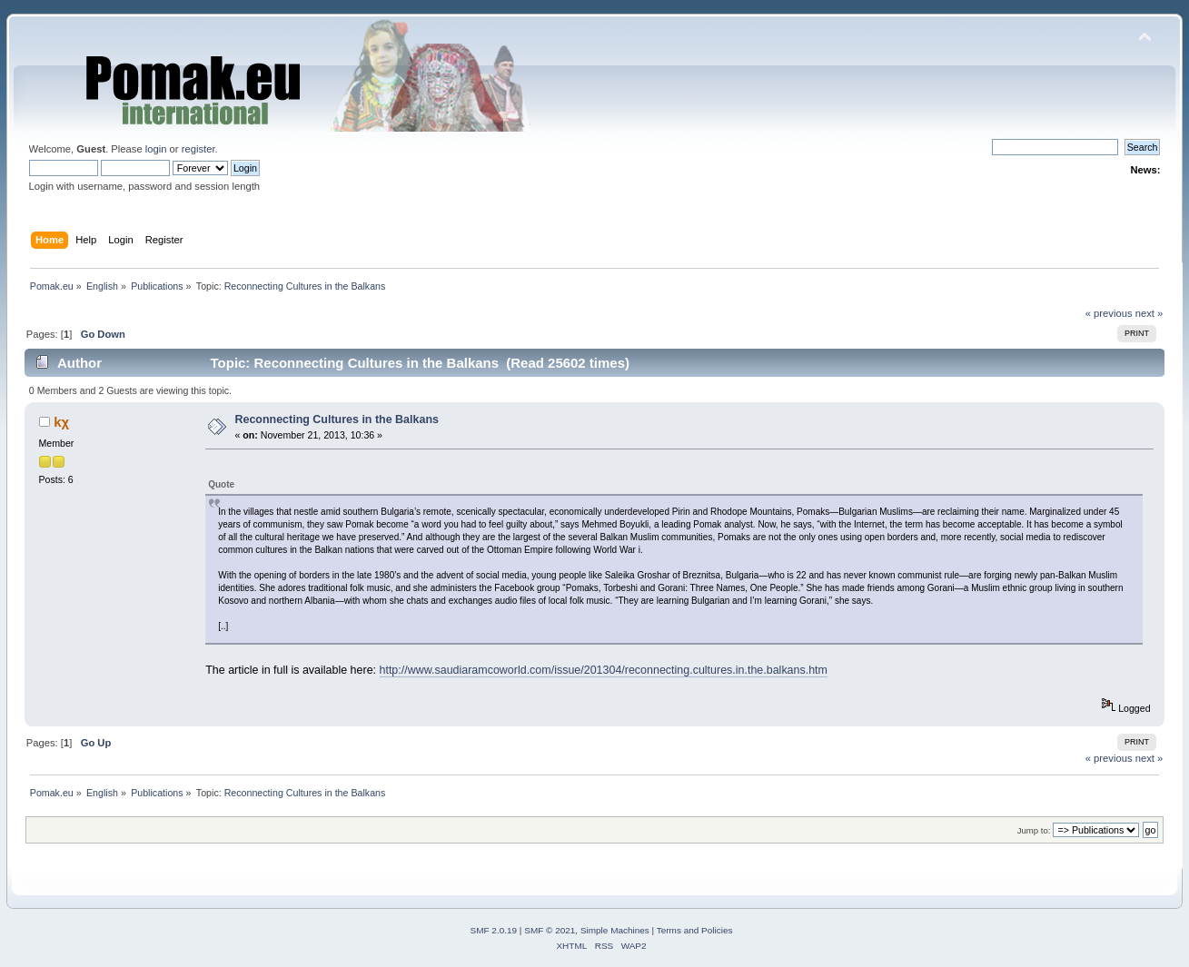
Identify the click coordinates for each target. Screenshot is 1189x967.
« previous (1109, 313)
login (156, 148)
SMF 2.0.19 (494, 930)
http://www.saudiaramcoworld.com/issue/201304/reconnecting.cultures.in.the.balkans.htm (603, 670)
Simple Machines (614, 930)
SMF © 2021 (549, 930)
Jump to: (1034, 830)
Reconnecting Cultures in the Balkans (336, 419)
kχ (61, 421)
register (198, 148)
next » (1149, 313)
